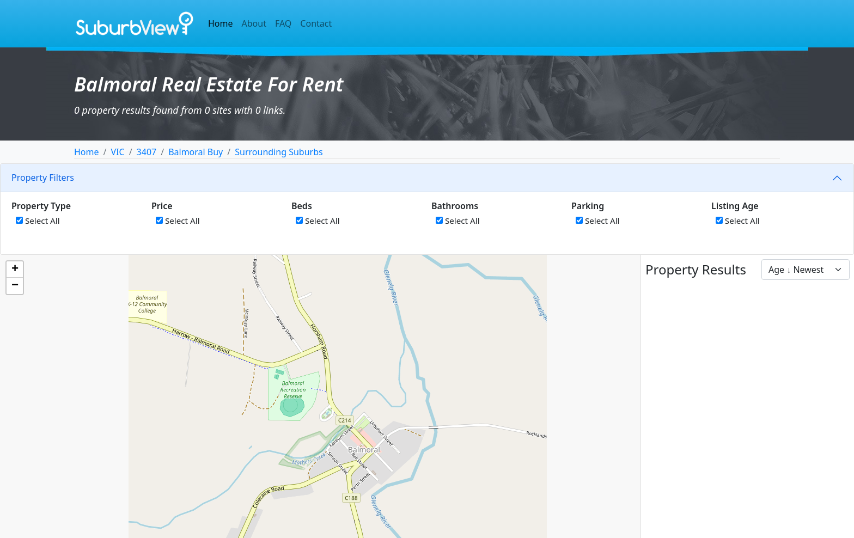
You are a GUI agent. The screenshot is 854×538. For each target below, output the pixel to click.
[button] (15, 269)
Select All (38, 220)
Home (220, 23)
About (254, 23)
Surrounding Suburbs (278, 152)
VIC (117, 152)
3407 (147, 152)
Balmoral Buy (195, 152)
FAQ (283, 23)
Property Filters (42, 178)
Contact (316, 23)
